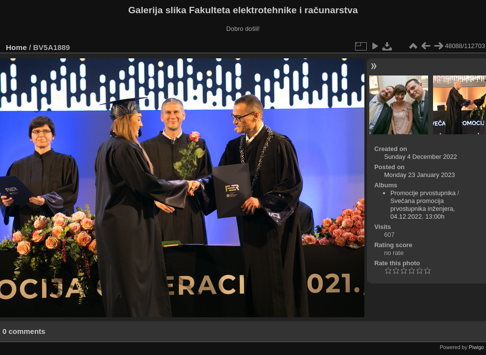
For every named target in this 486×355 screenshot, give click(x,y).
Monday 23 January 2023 (419, 174)
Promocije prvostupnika (423, 193)
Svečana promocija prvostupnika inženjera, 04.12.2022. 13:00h (422, 208)
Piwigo (476, 347)
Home (16, 47)
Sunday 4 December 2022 (420, 156)
